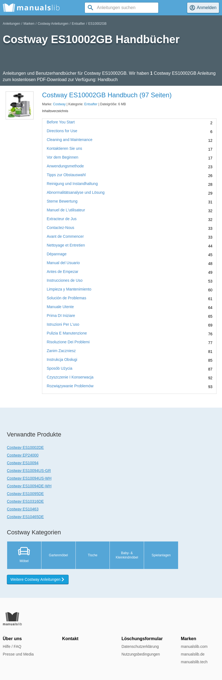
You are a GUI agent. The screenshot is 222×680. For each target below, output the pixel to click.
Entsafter (78, 24)
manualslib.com (194, 646)
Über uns (12, 638)
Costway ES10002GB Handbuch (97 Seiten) (107, 95)
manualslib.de (192, 654)
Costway (59, 104)
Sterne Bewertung (62, 201)
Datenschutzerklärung (140, 646)
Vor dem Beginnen (62, 157)
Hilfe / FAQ (12, 646)
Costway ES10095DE (25, 493)
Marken (28, 24)
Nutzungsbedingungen (141, 654)
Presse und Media (18, 654)
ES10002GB (97, 24)
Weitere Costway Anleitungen (37, 579)
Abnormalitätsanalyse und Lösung (76, 192)
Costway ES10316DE (25, 501)
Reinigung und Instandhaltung (72, 184)
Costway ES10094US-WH (29, 478)
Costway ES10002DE (25, 447)
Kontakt (70, 638)
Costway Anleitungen (53, 24)
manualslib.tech (194, 662)
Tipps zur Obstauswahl (66, 175)
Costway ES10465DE (25, 517)
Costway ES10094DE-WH (29, 486)
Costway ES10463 (22, 509)
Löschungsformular (142, 638)
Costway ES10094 (22, 463)
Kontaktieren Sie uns (64, 148)
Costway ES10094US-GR (29, 470)
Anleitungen (11, 24)
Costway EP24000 (22, 455)
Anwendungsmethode (65, 166)
